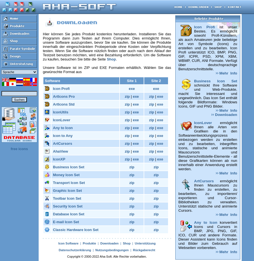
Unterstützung (145, 243)
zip (127, 96)
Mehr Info (226, 73)
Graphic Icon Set (67, 190)
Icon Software (68, 243)
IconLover (61, 120)
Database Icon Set (68, 214)
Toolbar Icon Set (67, 198)
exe (132, 89)
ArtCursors (62, 143)
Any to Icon (63, 128)
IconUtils (60, 112)
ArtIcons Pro (64, 96)
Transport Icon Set (69, 183)
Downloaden (109, 243)
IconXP (59, 159)
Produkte (89, 243)
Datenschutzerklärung (75, 250)
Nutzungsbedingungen (112, 250)
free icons (19, 149)
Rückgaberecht (144, 250)
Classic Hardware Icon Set (76, 230)
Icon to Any (63, 136)
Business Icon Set (68, 167)
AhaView (60, 151)
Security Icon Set (67, 206)
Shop (111, 59)
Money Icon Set (66, 175)
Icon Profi (61, 89)
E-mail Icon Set (66, 222)
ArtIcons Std (63, 104)
